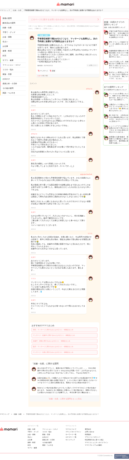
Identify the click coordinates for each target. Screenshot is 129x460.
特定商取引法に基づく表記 (94, 440)
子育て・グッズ (9, 32)
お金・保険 (7, 37)
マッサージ (44, 71)
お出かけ (6, 79)
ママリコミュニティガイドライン (96, 442)
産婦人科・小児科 (10, 83)
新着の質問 (7, 18)
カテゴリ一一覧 (71, 437)
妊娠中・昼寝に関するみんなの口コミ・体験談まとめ (51, 341)
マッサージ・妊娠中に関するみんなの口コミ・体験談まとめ (54, 335)
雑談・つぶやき (9, 93)
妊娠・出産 (7, 28)
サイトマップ (70, 440)
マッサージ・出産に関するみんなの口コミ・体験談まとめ (53, 352)
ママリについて (71, 429)
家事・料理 (7, 51)
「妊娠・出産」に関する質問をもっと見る (64, 399)
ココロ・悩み (8, 70)
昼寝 (53, 71)
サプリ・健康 (8, 60)
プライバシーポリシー (92, 437)
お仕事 (5, 46)
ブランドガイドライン (73, 432)
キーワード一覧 (71, 434)
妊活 (4, 56)
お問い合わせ (89, 432)
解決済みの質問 (9, 23)
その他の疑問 (8, 88)
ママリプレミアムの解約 (93, 445)
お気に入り (93, 65)
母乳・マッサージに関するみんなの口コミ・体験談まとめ (53, 330)
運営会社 (88, 429)
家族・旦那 (7, 74)
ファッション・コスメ (12, 65)
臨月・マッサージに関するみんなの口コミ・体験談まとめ (53, 346)
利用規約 (88, 434)
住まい (5, 42)
